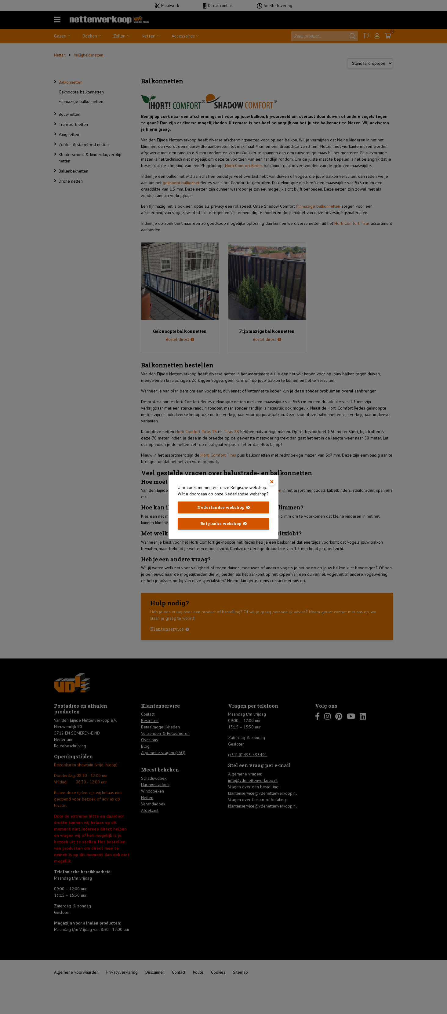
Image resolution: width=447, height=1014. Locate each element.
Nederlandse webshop (221, 507)
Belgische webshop (221, 523)
